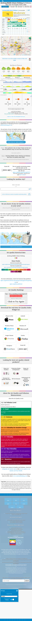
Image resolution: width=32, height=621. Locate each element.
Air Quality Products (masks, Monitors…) (16, 587)
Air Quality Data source (16, 583)
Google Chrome (9, 360)
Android (22, 340)
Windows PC (22, 350)
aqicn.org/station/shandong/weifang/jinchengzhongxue (16, 284)
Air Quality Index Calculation (16, 584)
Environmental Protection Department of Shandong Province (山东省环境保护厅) (16, 616)
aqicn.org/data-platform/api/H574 (21, 172)
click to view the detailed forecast (16, 116)
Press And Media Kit (16, 570)
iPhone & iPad (9, 340)
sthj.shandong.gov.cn (6, 125)
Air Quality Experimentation (16, 577)
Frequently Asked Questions (15, 581)
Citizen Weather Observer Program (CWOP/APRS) (16, 614)
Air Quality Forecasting (16, 586)
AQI (10, 10)
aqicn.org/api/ (22, 174)
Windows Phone (9, 350)
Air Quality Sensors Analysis (16, 578)
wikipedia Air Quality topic (9, 524)
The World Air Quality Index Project (15, 593)
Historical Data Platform (16, 589)
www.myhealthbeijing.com (20, 531)
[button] (11, 45)
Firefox (22, 360)
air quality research (16, 573)
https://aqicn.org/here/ (16, 152)
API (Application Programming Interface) (16, 588)
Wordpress (9, 370)
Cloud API (22, 370)
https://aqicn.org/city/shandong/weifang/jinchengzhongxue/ (16, 159)
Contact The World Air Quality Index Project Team (16, 569)
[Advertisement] (16, 207)
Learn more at (16, 142)
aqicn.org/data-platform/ (16, 300)
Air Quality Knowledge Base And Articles (16, 575)
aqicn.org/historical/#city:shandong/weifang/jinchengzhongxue (16, 281)
